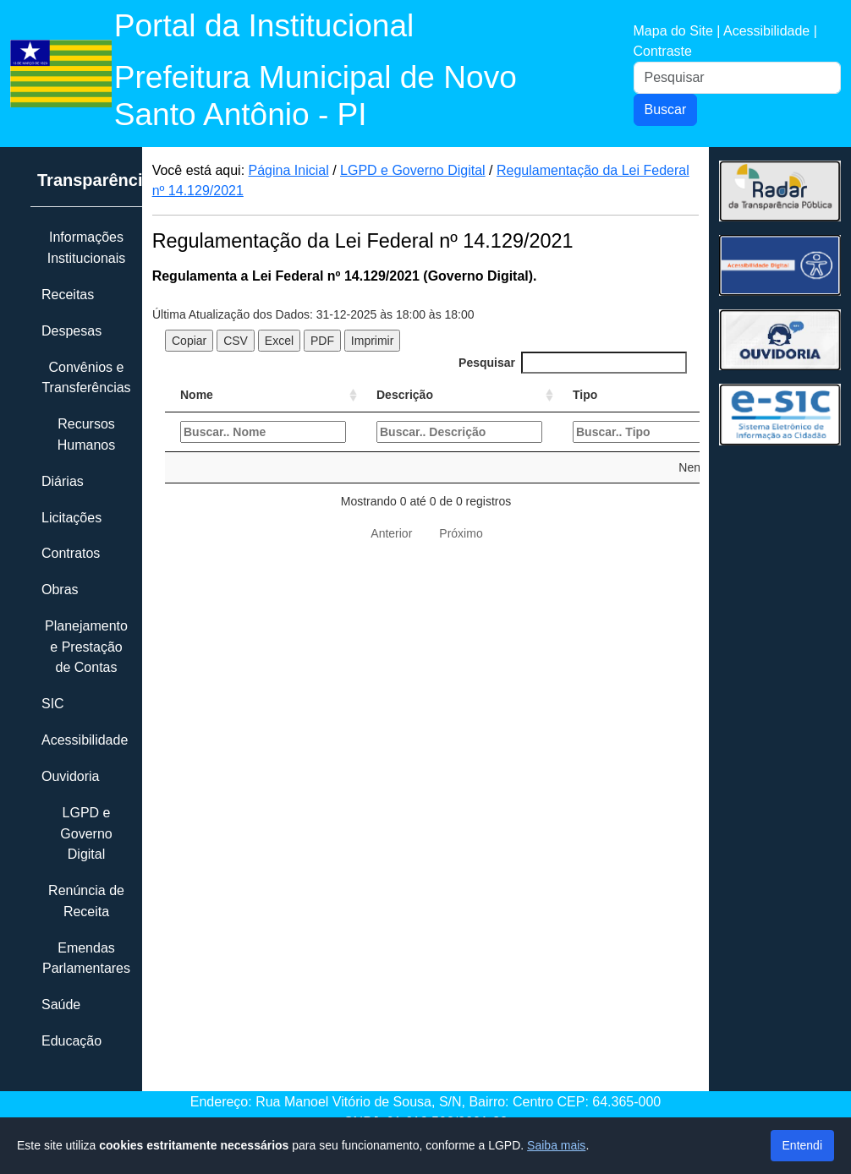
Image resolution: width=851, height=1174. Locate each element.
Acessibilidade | (770, 31)
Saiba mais (556, 1145)
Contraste (663, 51)
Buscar (666, 109)
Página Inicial (289, 170)
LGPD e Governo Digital (413, 170)
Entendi (802, 1145)
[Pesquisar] (738, 78)
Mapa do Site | (678, 31)
